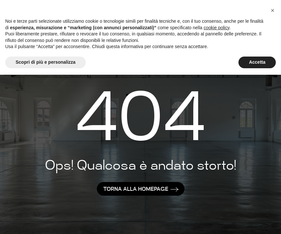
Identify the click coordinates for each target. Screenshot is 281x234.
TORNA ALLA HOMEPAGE (135, 189)
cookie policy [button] (216, 27)
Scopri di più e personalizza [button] (45, 62)
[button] (272, 10)
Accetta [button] (257, 62)
